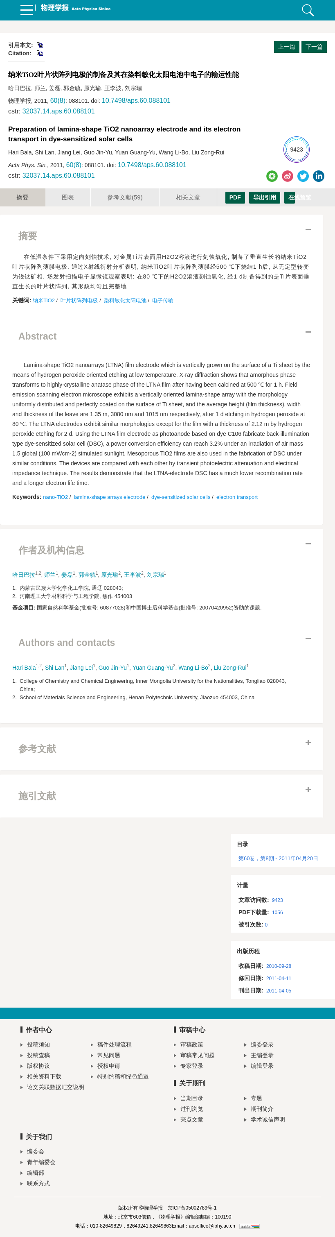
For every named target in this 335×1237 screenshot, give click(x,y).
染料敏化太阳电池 (125, 300)
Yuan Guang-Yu (153, 667)
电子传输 (162, 300)
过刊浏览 (188, 1110)
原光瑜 (109, 574)
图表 (68, 197)
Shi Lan (54, 667)
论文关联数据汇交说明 (52, 1088)
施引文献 (37, 796)
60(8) (57, 100)
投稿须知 (35, 1045)
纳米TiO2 (44, 300)
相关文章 (188, 197)
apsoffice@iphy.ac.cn (212, 1226)
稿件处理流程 (111, 1045)
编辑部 (32, 1173)
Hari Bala (24, 667)
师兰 (50, 574)
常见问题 (105, 1056)
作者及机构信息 (51, 550)
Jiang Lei (81, 667)
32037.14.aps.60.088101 (58, 111)
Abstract (37, 336)
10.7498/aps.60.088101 (136, 100)
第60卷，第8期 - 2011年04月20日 (278, 858)
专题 (253, 1099)
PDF (235, 197)
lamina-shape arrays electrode (110, 497)
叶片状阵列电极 (79, 300)
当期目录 (188, 1099)
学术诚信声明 (264, 1120)
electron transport (237, 497)
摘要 (22, 197)
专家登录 (188, 1067)
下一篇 (314, 46)
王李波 (132, 574)
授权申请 (105, 1067)
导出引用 (264, 197)
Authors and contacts (66, 642)
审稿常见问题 (194, 1056)
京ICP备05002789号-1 (192, 1208)
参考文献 (125, 197)
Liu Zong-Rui (230, 667)
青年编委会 (38, 1163)
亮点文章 (188, 1120)
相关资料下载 (40, 1077)
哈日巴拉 (23, 574)
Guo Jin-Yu (113, 667)
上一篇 (286, 46)
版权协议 (35, 1067)
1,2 (38, 573)
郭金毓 (87, 574)
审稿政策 (188, 1045)
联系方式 (35, 1184)
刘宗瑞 (155, 574)
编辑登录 (259, 1067)
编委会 (32, 1152)
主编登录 (259, 1056)
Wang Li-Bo (193, 667)
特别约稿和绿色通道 (120, 1077)
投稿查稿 (35, 1056)
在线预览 (291, 197)
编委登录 (259, 1045)
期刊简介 (259, 1110)
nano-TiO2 (55, 497)
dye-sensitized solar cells (181, 497)
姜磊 (67, 574)
